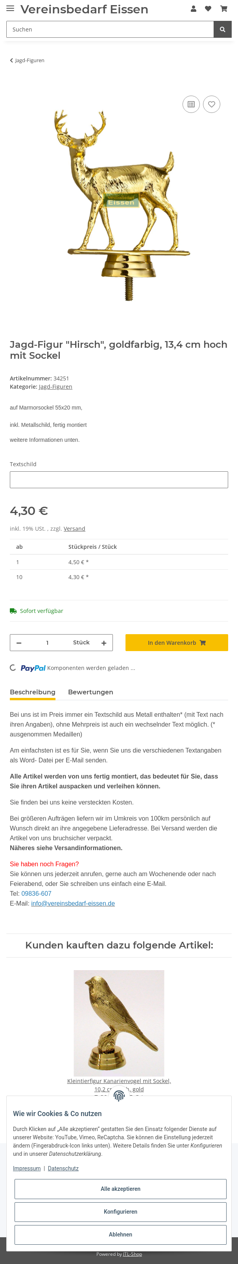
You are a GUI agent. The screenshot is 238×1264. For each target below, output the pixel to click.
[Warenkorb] (224, 9)
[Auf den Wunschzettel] (211, 104)
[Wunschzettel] (208, 9)
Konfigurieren (120, 1212)
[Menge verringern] (19, 643)
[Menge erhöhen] (104, 643)
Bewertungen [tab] (90, 692)
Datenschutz (63, 1168)
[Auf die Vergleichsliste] (191, 104)
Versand (74, 528)
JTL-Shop (132, 1254)
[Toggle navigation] (10, 5)
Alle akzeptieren (120, 1189)
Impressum (27, 1168)
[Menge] (47, 643)
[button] (193, 9)
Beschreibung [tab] (32, 692)
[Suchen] (110, 29)
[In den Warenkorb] (16, 85)
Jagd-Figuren (55, 386)
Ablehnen (120, 1234)
